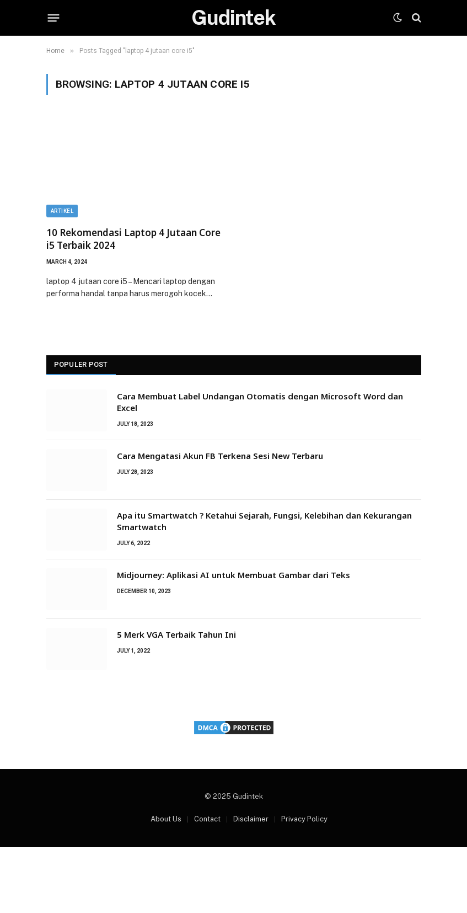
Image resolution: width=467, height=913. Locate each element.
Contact (207, 819)
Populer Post (81, 364)
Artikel (62, 211)
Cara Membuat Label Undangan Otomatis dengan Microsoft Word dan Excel (260, 402)
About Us (166, 819)
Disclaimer (251, 819)
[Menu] (53, 18)
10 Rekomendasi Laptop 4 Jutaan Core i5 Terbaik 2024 (133, 239)
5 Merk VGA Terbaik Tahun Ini (176, 634)
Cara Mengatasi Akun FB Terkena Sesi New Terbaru (220, 455)
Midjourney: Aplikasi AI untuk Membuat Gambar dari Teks (233, 574)
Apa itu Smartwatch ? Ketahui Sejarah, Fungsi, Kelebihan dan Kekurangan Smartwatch (264, 521)
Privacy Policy (304, 819)
